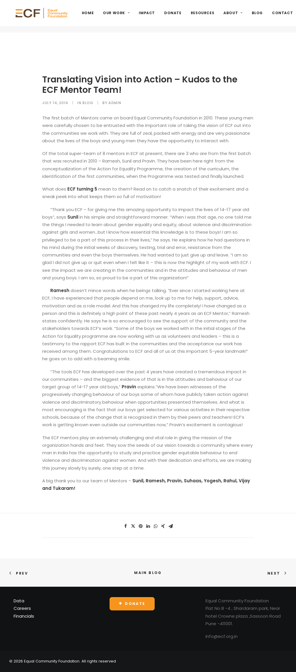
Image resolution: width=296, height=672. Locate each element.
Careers (22, 608)
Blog (280, 16)
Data (19, 601)
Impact (170, 16)
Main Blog (148, 572)
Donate (196, 16)
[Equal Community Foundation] (53, 16)
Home (111, 16)
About (256, 16)
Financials (24, 616)
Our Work (139, 16)
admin (114, 102)
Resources (225, 16)
